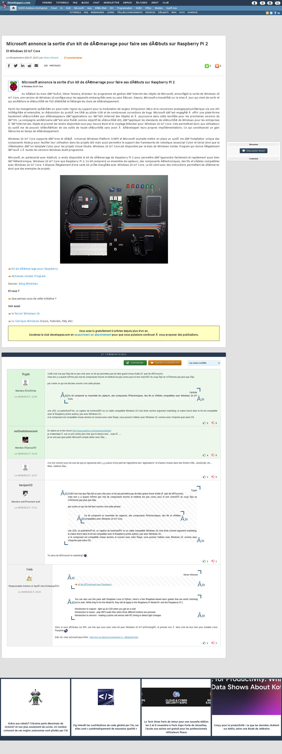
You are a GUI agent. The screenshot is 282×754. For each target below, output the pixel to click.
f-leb (30, 569)
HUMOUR (192, 12)
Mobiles (159, 8)
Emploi (127, 2)
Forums (47, 2)
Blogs (85, 2)
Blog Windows (28, 284)
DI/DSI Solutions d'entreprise (32, 8)
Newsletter (111, 2)
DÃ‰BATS (163, 12)
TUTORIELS (75, 12)
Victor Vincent (50, 57)
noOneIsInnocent (26, 431)
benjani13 (26, 485)
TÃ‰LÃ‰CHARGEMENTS (129, 12)
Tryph (26, 374)
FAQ (75, 2)
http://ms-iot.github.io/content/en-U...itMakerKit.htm (114, 637)
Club (165, 2)
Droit (155, 2)
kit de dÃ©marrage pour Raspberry (35, 269)
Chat (96, 2)
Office (148, 8)
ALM (68, 8)
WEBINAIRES (97, 12)
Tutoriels (62, 2)
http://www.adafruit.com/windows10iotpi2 (91, 430)
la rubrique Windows (26, 321)
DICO (182, 12)
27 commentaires (73, 58)
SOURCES (150, 12)
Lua (103, 463)
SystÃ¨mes (171, 8)
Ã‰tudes (141, 2)
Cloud (54, 8)
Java (89, 8)
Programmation (124, 8)
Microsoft (79, 8)
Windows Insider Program (29, 276)
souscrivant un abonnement (92, 335)
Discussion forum (253, 150)
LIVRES (110, 12)
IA (61, 8)
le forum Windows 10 (26, 314)
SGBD (139, 8)
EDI (111, 8)
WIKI (173, 12)
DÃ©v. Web (100, 8)
